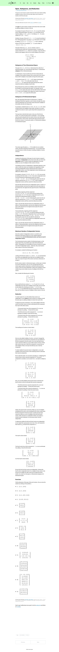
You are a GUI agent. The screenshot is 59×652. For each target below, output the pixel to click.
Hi (20, 3)
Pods (43, 3)
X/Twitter (39, 22)
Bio (27, 3)
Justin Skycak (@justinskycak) (21, 10)
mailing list (32, 22)
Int (30, 3)
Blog (39, 3)
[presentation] (33, 31)
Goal (24, 3)
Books (34, 3)
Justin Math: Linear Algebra (28, 18)
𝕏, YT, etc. (48, 3)
